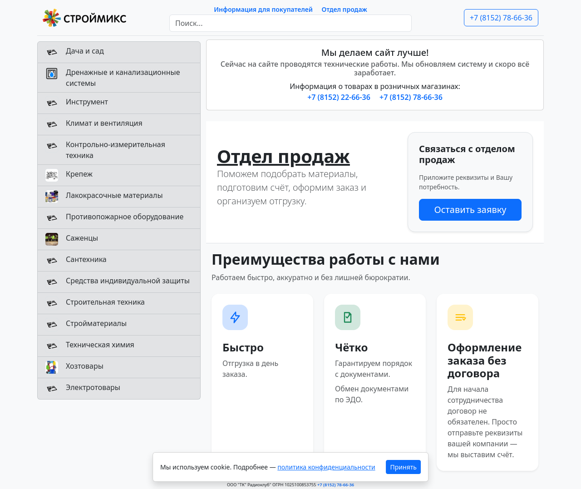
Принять (403, 467)
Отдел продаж (344, 9)
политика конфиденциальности (326, 467)
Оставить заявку (470, 209)
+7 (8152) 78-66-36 (501, 18)
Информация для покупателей (263, 9)
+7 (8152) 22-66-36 (339, 97)
